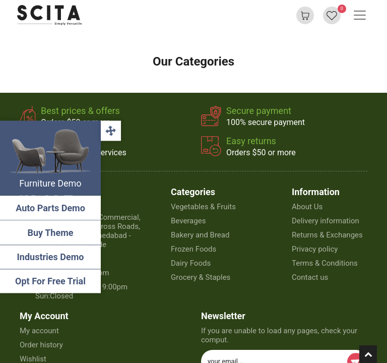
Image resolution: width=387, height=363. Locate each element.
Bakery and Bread (200, 234)
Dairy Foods (191, 263)
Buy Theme (51, 232)
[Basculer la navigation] (360, 15)
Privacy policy (315, 249)
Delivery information (325, 220)
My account (39, 330)
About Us (307, 206)
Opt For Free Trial (50, 281)
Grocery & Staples (200, 277)
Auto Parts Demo (50, 208)
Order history (41, 344)
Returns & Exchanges (327, 234)
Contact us (310, 277)
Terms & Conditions (325, 263)
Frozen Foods (193, 249)
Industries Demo (50, 257)
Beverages (188, 220)
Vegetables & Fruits (203, 206)
